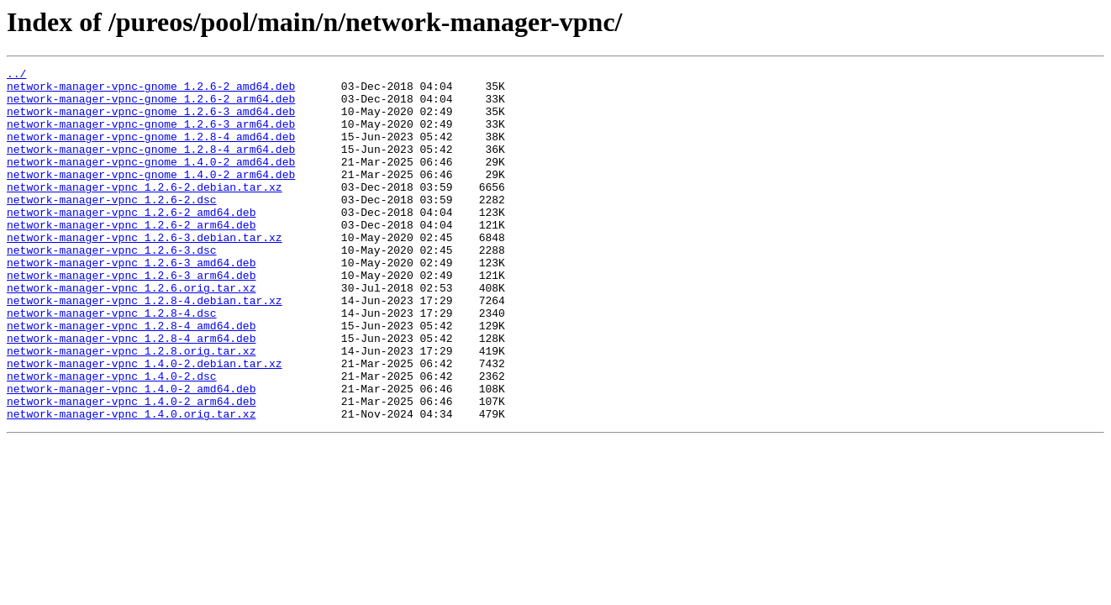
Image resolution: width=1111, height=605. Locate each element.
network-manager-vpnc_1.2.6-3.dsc (112, 287)
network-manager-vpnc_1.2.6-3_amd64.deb (131, 302)
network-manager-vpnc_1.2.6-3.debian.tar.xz (144, 272)
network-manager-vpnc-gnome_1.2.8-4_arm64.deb (151, 166)
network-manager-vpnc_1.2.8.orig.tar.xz (131, 408)
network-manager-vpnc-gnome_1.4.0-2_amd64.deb (151, 181)
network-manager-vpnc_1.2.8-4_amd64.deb (131, 378)
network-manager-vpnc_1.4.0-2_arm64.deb (131, 468)
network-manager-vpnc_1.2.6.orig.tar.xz (131, 332)
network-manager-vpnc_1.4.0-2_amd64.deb (131, 453)
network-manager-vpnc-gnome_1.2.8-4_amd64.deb (151, 151)
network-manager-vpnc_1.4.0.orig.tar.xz (131, 484)
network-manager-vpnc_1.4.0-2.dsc (112, 438)
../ (16, 75)
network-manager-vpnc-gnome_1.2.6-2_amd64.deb (151, 90)
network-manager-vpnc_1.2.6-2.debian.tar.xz (144, 211)
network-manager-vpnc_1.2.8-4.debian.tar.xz (144, 347)
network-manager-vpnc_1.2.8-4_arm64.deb (131, 393)
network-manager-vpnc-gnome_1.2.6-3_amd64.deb (151, 121)
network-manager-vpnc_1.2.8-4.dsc (112, 363)
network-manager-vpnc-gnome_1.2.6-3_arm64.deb (151, 136)
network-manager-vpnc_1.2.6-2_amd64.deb (131, 242)
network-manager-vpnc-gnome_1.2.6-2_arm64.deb (151, 105)
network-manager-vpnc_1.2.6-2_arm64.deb (131, 257)
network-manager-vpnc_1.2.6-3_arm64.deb (131, 317)
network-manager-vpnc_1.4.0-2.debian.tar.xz (144, 423)
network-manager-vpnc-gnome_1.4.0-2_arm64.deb (151, 196)
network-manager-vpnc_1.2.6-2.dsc (112, 226)
